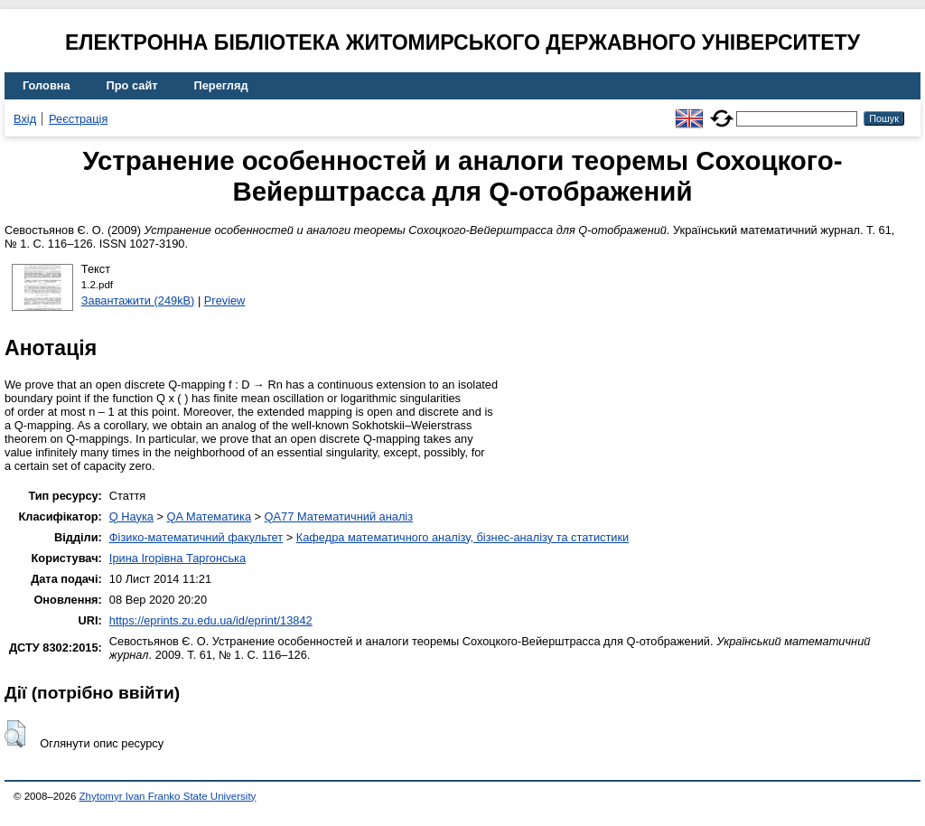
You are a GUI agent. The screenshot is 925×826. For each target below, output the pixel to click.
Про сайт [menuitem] (132, 85)
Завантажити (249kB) (138, 300)
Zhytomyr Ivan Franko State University (168, 796)
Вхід (25, 119)
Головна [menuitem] (46, 85)
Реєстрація (78, 119)
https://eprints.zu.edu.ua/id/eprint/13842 (211, 620)
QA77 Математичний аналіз (339, 516)
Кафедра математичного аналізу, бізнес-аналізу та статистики (462, 537)
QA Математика (209, 516)
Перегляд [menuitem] (221, 85)
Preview (225, 300)
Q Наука (131, 516)
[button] (15, 733)
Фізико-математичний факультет (196, 537)
